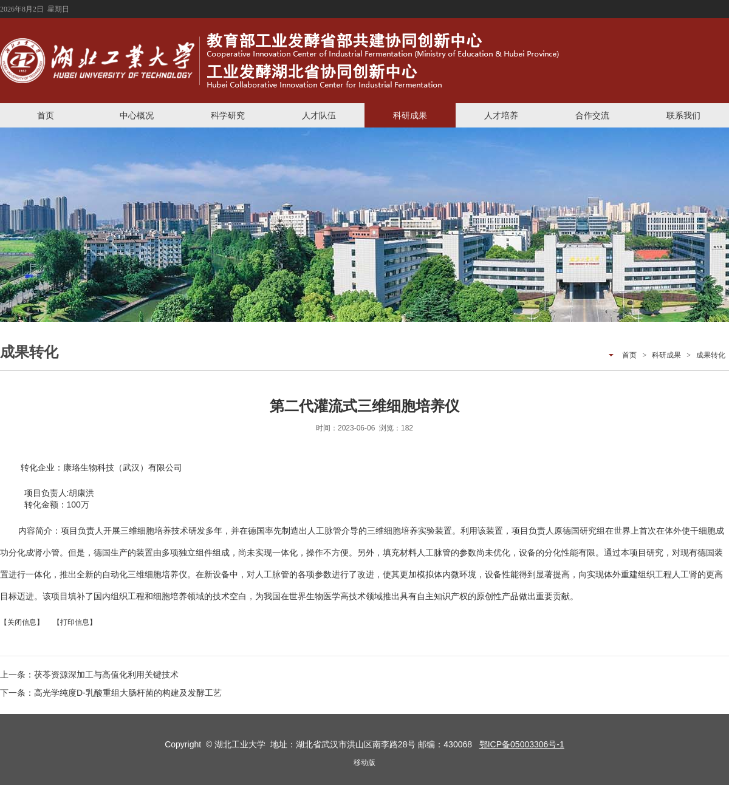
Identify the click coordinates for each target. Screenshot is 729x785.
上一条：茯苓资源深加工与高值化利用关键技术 (89, 674)
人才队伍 (319, 115)
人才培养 (501, 115)
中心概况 (137, 115)
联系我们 (683, 115)
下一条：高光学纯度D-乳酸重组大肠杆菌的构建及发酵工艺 (111, 693)
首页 (45, 115)
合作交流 (592, 115)
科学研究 (228, 115)
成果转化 (710, 355)
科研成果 (410, 115)
